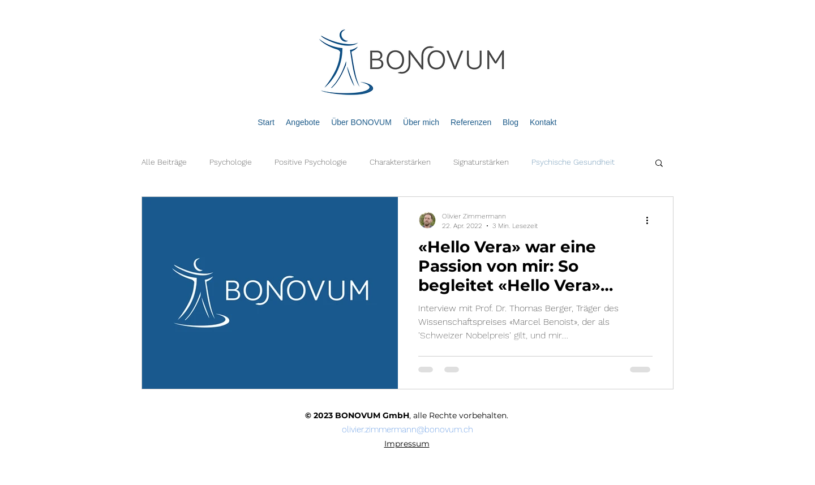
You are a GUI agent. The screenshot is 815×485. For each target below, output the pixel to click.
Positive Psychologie (310, 161)
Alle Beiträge (164, 161)
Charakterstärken (400, 161)
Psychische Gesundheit (573, 161)
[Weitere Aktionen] (651, 220)
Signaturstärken (481, 161)
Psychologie (230, 161)
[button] (659, 164)
